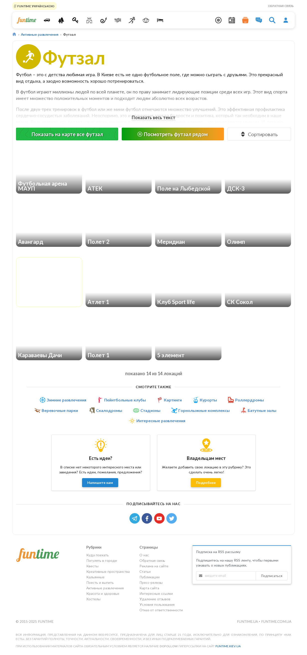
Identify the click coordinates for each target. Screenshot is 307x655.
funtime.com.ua (276, 621)
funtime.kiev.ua (228, 646)
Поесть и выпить (100, 582)
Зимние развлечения (66, 400)
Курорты (208, 400)
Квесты (92, 566)
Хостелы (93, 599)
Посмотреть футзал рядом (172, 134)
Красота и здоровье (102, 593)
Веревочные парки (60, 410)
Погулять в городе (101, 560)
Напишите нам (100, 482)
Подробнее (206, 482)
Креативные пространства (108, 571)
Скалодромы (109, 410)
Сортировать (259, 134)
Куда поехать (97, 555)
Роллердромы (249, 400)
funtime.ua (248, 621)
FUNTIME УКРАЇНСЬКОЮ (35, 6)
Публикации (149, 577)
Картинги (173, 400)
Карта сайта (149, 588)
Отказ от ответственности (161, 610)
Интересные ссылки (156, 593)
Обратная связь (281, 6)
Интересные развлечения (160, 420)
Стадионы (150, 410)
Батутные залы (262, 410)
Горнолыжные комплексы (204, 410)
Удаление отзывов (154, 599)
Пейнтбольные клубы (125, 400)
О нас (144, 555)
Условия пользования (157, 604)
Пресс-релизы (151, 582)
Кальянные (95, 577)
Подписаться (271, 576)
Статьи (145, 571)
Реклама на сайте (153, 566)
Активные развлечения (39, 34)
